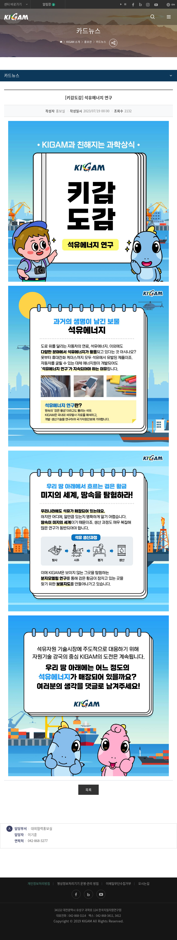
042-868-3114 (77, 915)
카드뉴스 (101, 42)
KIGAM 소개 (73, 42)
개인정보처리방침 (39, 883)
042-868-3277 (38, 840)
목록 (88, 789)
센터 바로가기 (13, 4)
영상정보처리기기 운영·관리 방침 (78, 883)
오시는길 (143, 883)
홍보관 (88, 42)
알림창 (49, 4)
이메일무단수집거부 (118, 883)
